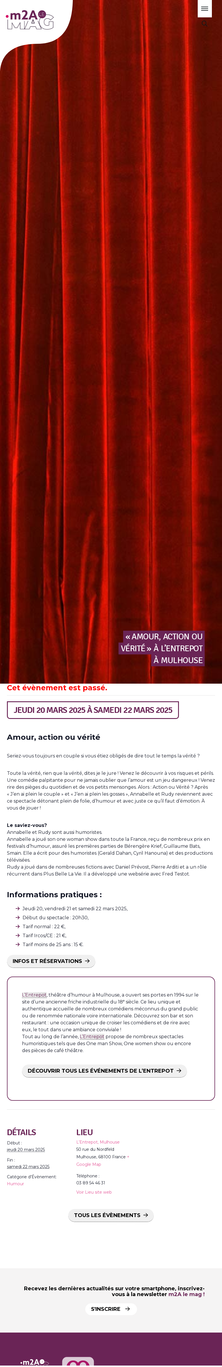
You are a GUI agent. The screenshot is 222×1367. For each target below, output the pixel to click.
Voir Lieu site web (94, 1192)
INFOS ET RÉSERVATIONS (47, 961)
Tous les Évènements (107, 1215)
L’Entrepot (34, 995)
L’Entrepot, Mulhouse (98, 1142)
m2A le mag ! (187, 1294)
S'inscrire (112, 1309)
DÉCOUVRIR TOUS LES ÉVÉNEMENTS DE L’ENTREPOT (101, 1071)
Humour (15, 1183)
